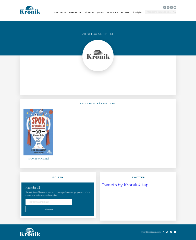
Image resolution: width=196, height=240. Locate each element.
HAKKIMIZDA (75, 13)
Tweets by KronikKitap (125, 184)
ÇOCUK (100, 13)
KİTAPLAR (89, 13)
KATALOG (125, 13)
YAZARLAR (112, 13)
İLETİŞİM (137, 13)
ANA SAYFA (60, 13)
